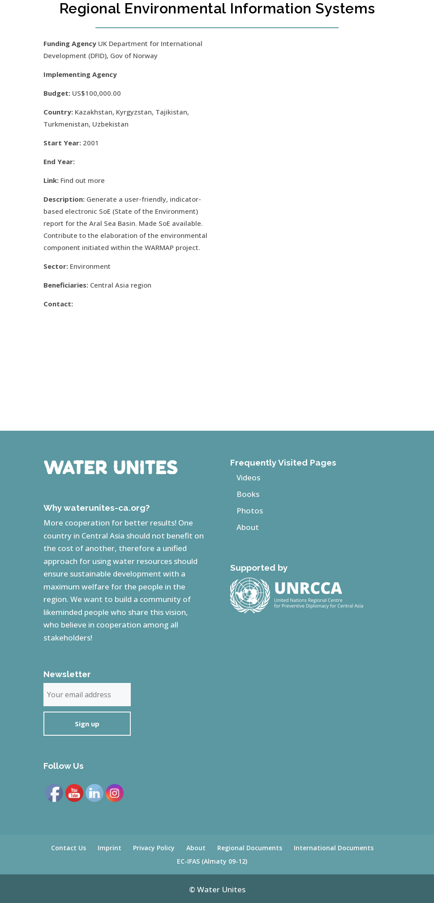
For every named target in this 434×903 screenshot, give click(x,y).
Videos (248, 477)
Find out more (82, 180)
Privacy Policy (154, 848)
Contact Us (68, 848)
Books (247, 494)
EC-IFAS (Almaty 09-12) (212, 861)
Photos (249, 510)
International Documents (334, 848)
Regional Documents (249, 848)
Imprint (109, 848)
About (247, 527)
